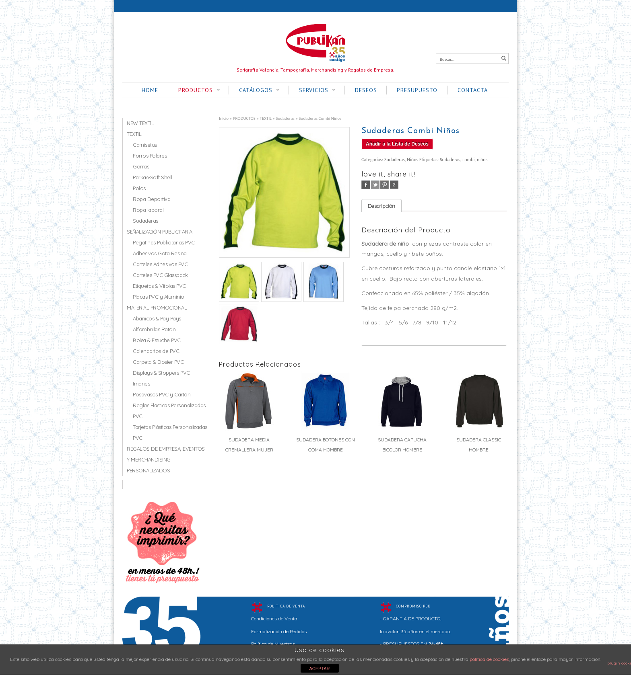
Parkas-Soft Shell (152, 177)
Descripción (381, 206)
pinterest (384, 185)
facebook (365, 185)
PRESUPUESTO (417, 90)
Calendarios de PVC (156, 351)
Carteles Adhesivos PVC (160, 264)
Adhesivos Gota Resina (160, 253)
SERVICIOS (312, 90)
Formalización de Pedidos (279, 631)
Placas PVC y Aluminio (158, 296)
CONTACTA (473, 90)
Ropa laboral (148, 210)
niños (482, 159)
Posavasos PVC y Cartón (161, 394)
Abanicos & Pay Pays (157, 318)
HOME (150, 90)
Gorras (141, 166)
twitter (375, 185)
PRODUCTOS (194, 90)
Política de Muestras (273, 644)
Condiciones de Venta (274, 619)
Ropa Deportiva (151, 199)
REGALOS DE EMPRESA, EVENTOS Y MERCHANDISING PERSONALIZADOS (166, 459)
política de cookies (489, 659)
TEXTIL (266, 118)
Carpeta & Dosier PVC (158, 362)
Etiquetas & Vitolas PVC (159, 286)
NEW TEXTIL (140, 123)
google (394, 185)
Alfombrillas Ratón (154, 329)
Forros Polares (150, 155)
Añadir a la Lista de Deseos (397, 144)
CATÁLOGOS (254, 90)
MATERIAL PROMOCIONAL (157, 307)
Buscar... (447, 59)
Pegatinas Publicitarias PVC (164, 242)
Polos (139, 188)
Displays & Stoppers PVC (161, 372)
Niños (412, 159)
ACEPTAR (319, 668)
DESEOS (366, 90)
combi (468, 159)
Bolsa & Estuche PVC (157, 340)
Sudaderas (285, 118)
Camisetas (145, 145)
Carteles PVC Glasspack (160, 275)
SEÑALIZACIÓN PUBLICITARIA (159, 231)
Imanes (141, 383)
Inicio (224, 118)
